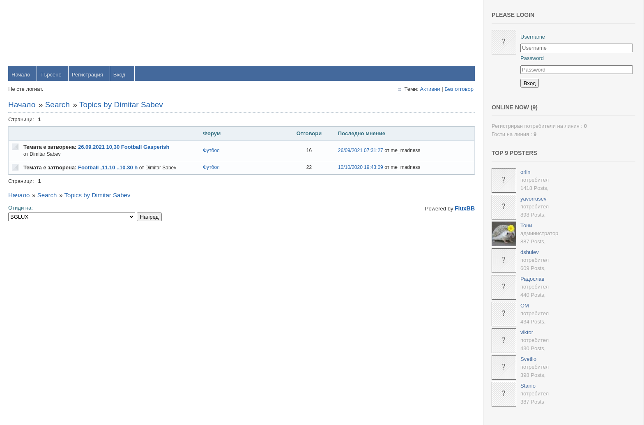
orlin (525, 172)
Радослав (532, 279)
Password (532, 58)
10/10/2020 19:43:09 (360, 167)
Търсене (50, 75)
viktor (526, 332)
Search (57, 104)
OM (524, 306)
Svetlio (528, 359)
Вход (119, 75)
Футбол (211, 150)
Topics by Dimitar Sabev (121, 104)
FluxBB (465, 208)
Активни (430, 89)
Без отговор (459, 89)
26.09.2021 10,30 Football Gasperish (124, 147)
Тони (526, 225)
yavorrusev (533, 199)
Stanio (528, 386)
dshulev (529, 252)
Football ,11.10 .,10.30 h (108, 167)
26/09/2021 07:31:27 (360, 150)
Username (532, 37)
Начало (21, 75)
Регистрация (87, 75)
